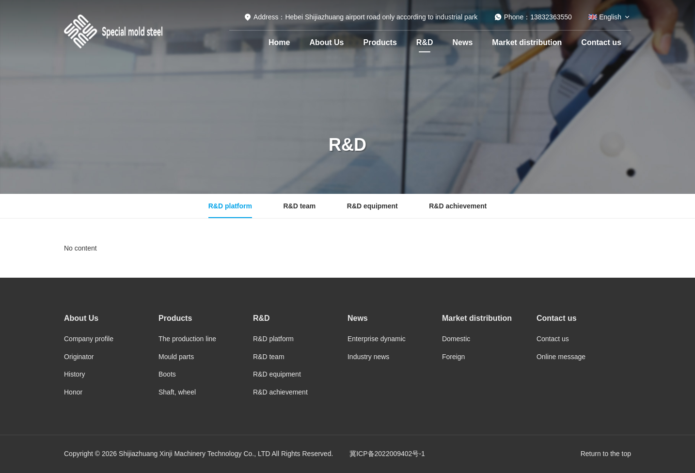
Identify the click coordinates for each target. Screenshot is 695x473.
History (74, 374)
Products (380, 42)
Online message (561, 357)
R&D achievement (458, 206)
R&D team (299, 206)
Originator (79, 357)
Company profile (88, 339)
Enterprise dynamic (377, 339)
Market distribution (527, 42)
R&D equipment (372, 206)
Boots (167, 374)
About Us (326, 42)
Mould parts (176, 357)
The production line (187, 339)
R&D (424, 42)
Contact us (601, 42)
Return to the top (606, 453)
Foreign (453, 357)
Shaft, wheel (177, 392)
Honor (73, 392)
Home (279, 42)
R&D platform (230, 206)
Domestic (456, 339)
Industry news (368, 357)
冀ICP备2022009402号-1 (387, 453)
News (463, 42)
